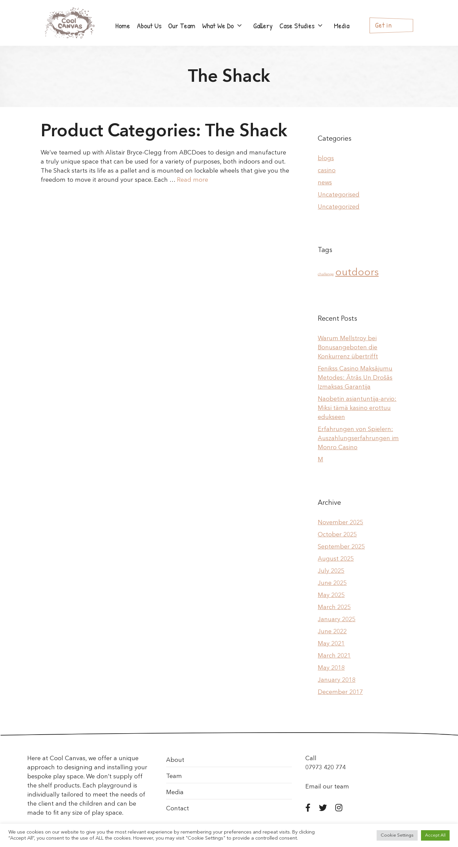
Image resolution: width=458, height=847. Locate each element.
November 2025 (340, 523)
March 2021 (334, 656)
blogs (326, 158)
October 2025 (337, 535)
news (325, 183)
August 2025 (336, 559)
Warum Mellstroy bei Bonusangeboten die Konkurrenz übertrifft (348, 348)
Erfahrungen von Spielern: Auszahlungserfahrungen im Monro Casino (358, 438)
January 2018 (336, 680)
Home (122, 26)
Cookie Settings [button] (397, 835)
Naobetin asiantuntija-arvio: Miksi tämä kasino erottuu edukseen (357, 408)
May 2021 (331, 644)
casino (327, 171)
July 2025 (331, 571)
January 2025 (336, 619)
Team (174, 776)
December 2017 (340, 692)
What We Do (226, 25)
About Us (149, 26)
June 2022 (332, 632)
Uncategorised (338, 195)
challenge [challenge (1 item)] (326, 274)
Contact (177, 809)
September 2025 (341, 547)
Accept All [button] (435, 835)
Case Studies (305, 25)
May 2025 (331, 595)
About (175, 760)
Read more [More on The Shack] (192, 180)
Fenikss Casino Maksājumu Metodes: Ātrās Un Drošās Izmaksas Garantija (355, 378)
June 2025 (332, 583)
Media (341, 26)
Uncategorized (338, 207)
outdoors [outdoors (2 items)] (357, 273)
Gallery (263, 26)
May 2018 (331, 668)
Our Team (181, 26)
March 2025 (334, 607)
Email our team (327, 787)
